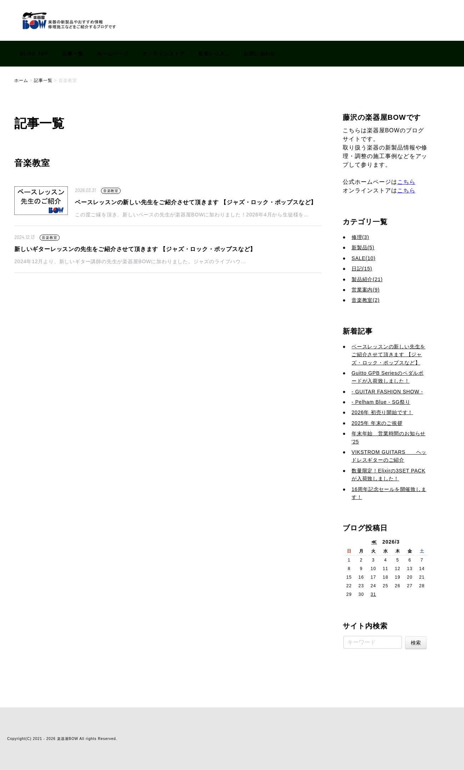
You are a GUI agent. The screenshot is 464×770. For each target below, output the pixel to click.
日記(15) (362, 268)
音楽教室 (110, 191)
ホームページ (113, 54)
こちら (406, 182)
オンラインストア (163, 54)
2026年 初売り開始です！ (382, 412)
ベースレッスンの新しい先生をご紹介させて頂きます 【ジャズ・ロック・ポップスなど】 (196, 202)
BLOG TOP (34, 54)
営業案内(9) (366, 290)
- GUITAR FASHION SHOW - (387, 391)
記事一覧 (73, 54)
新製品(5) (363, 247)
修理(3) (360, 237)
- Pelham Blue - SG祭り (381, 402)
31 (373, 594)
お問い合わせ (260, 54)
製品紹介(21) (367, 279)
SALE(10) (363, 258)
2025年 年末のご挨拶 (377, 423)
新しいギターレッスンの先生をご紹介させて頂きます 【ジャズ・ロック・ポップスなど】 (135, 249)
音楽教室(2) (366, 300)
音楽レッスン (214, 54)
